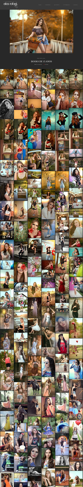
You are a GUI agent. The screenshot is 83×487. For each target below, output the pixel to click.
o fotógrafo (66, 4)
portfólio (57, 4)
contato (75, 4)
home (40, 4)
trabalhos (48, 4)
